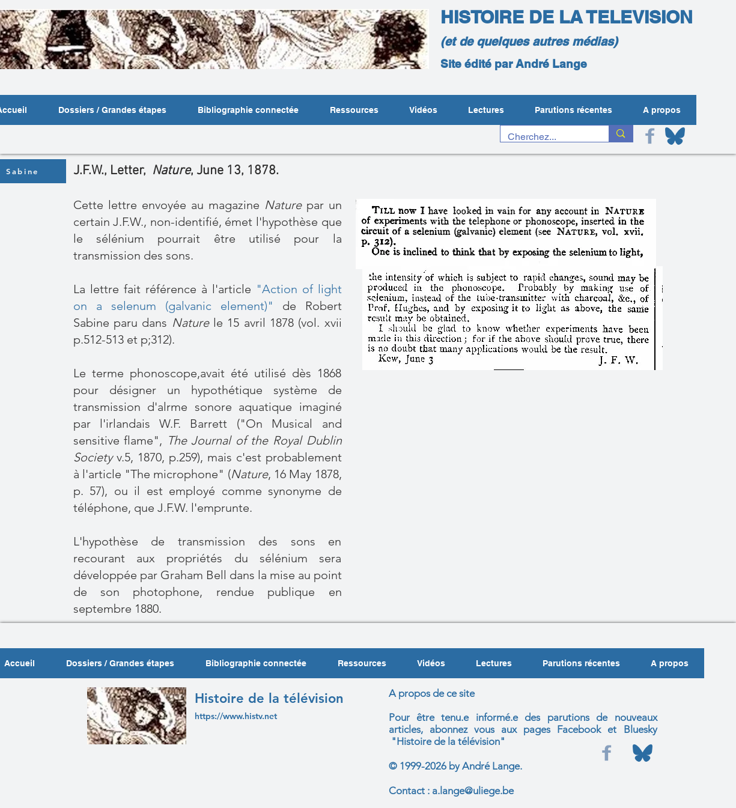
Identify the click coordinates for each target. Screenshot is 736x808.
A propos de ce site (432, 693)
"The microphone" (174, 474)
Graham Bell (193, 575)
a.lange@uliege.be (473, 791)
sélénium (120, 238)
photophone (166, 592)
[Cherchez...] (546, 137)
